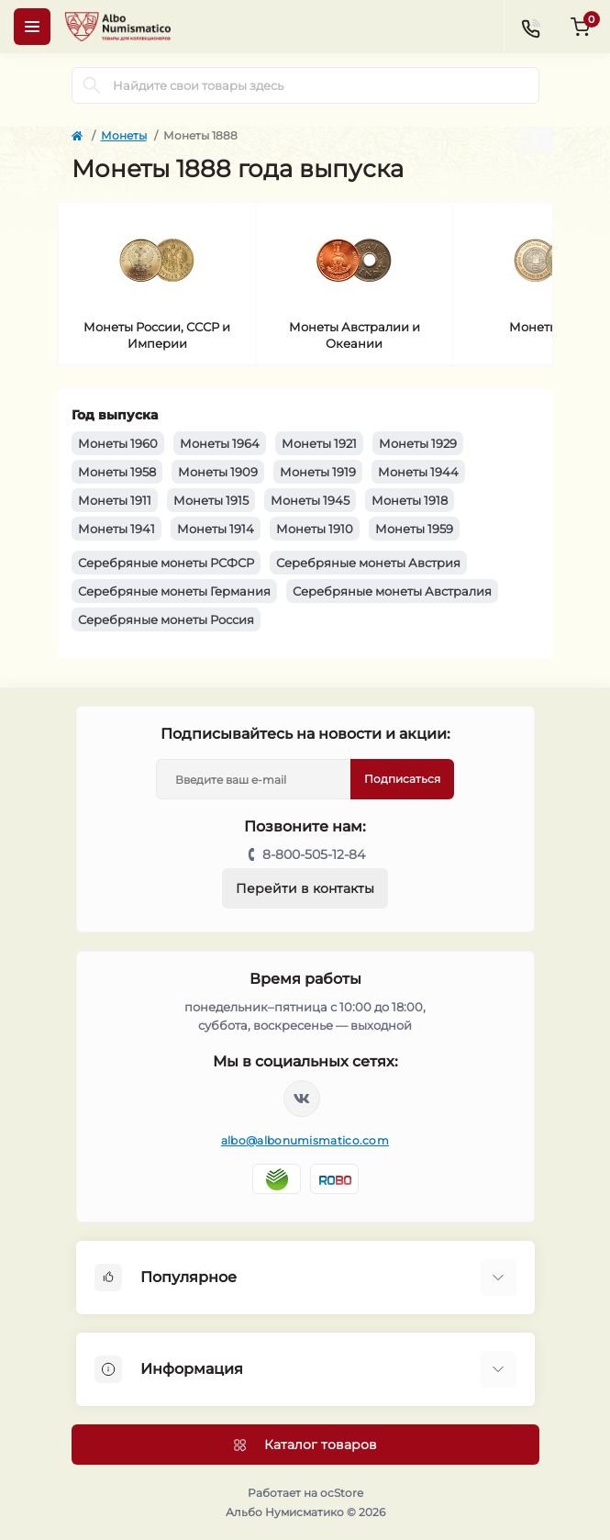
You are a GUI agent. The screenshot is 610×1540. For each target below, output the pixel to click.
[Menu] (32, 26)
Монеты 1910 (314, 528)
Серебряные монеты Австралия (392, 591)
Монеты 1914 (215, 528)
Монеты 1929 (418, 443)
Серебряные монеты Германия (174, 591)
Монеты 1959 (414, 528)
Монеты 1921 (319, 443)
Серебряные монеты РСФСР (166, 562)
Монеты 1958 (117, 471)
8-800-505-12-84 (313, 854)
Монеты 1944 (418, 471)
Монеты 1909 (218, 471)
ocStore (341, 1493)
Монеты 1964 (220, 443)
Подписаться (402, 779)
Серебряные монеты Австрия (368, 562)
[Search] (92, 85)
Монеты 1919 (318, 471)
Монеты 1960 (118, 443)
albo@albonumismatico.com (305, 1140)
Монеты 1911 (114, 500)
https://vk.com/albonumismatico (302, 1098)
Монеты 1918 (410, 500)
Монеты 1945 (310, 500)
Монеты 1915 (211, 500)
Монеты (124, 135)
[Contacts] (530, 26)
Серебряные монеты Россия (166, 619)
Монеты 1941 (116, 528)
